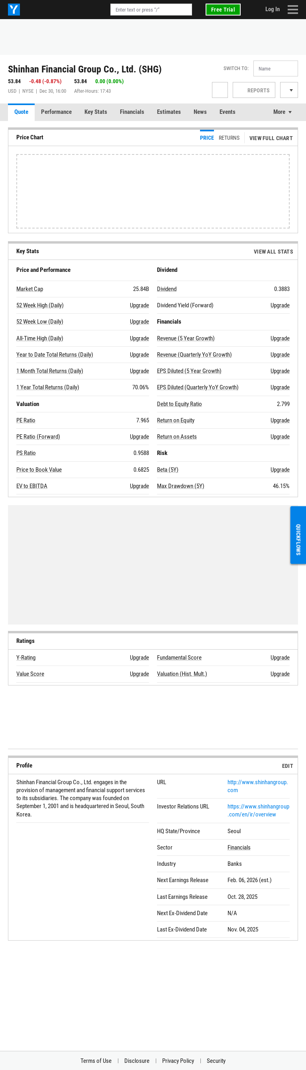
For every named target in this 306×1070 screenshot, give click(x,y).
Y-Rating (25, 657)
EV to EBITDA (31, 486)
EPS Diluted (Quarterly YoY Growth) (198, 387)
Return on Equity (175, 420)
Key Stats (95, 111)
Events (227, 111)
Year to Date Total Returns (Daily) (54, 354)
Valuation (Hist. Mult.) (182, 674)
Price (207, 138)
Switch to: (236, 68)
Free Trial (223, 9)
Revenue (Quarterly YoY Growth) (194, 354)
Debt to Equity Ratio (179, 404)
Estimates (169, 111)
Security (216, 1060)
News (200, 111)
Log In (272, 9)
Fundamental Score (179, 657)
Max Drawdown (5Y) (180, 486)
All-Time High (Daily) (39, 338)
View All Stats (273, 251)
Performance (56, 111)
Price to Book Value (39, 469)
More (279, 111)
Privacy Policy (178, 1060)
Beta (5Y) (167, 469)
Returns (229, 138)
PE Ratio (25, 420)
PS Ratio (26, 453)
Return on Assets (177, 436)
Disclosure (136, 1060)
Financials (132, 111)
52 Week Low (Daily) (39, 321)
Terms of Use (96, 1060)
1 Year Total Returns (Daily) (47, 387)
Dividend (167, 289)
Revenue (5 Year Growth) (186, 338)
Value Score (30, 674)
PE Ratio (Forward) (38, 436)
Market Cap (29, 289)
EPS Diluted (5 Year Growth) (189, 371)
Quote (21, 111)
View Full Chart (271, 138)
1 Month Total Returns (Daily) (49, 371)
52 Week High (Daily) (40, 305)
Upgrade (139, 305)
